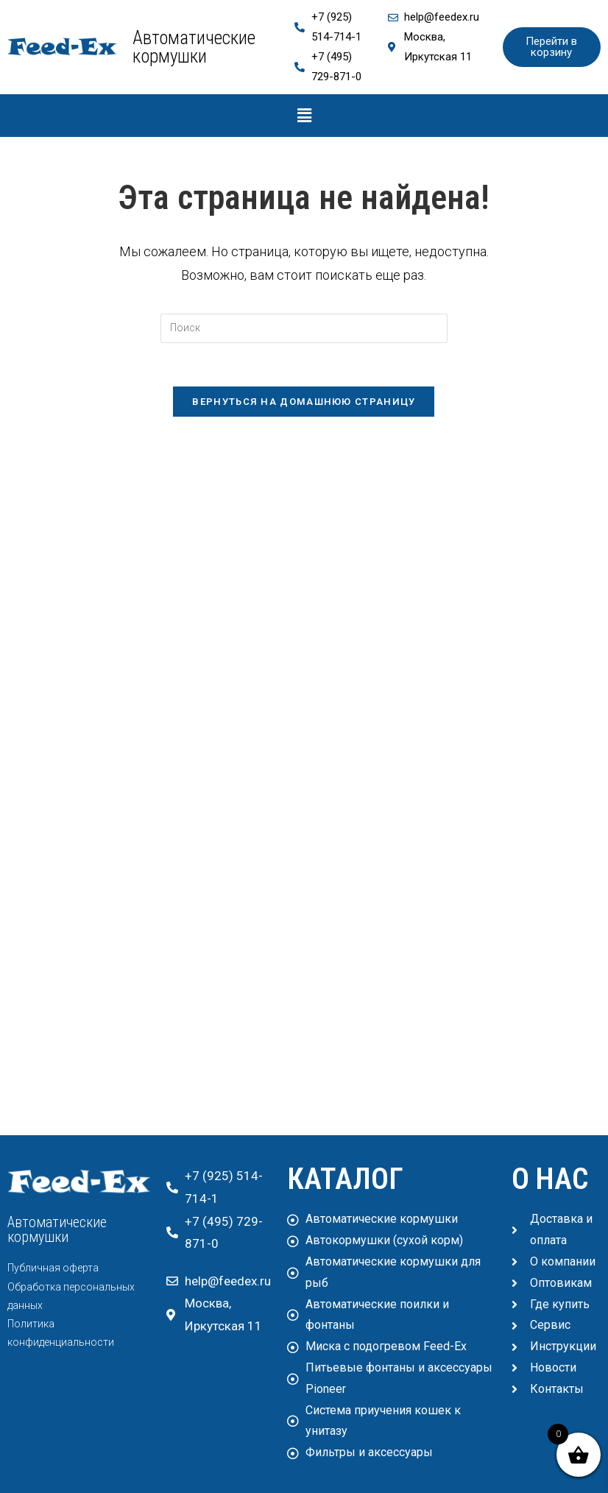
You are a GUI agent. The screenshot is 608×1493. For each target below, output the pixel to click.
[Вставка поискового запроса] (304, 328)
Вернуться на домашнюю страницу (303, 402)
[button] (304, 116)
